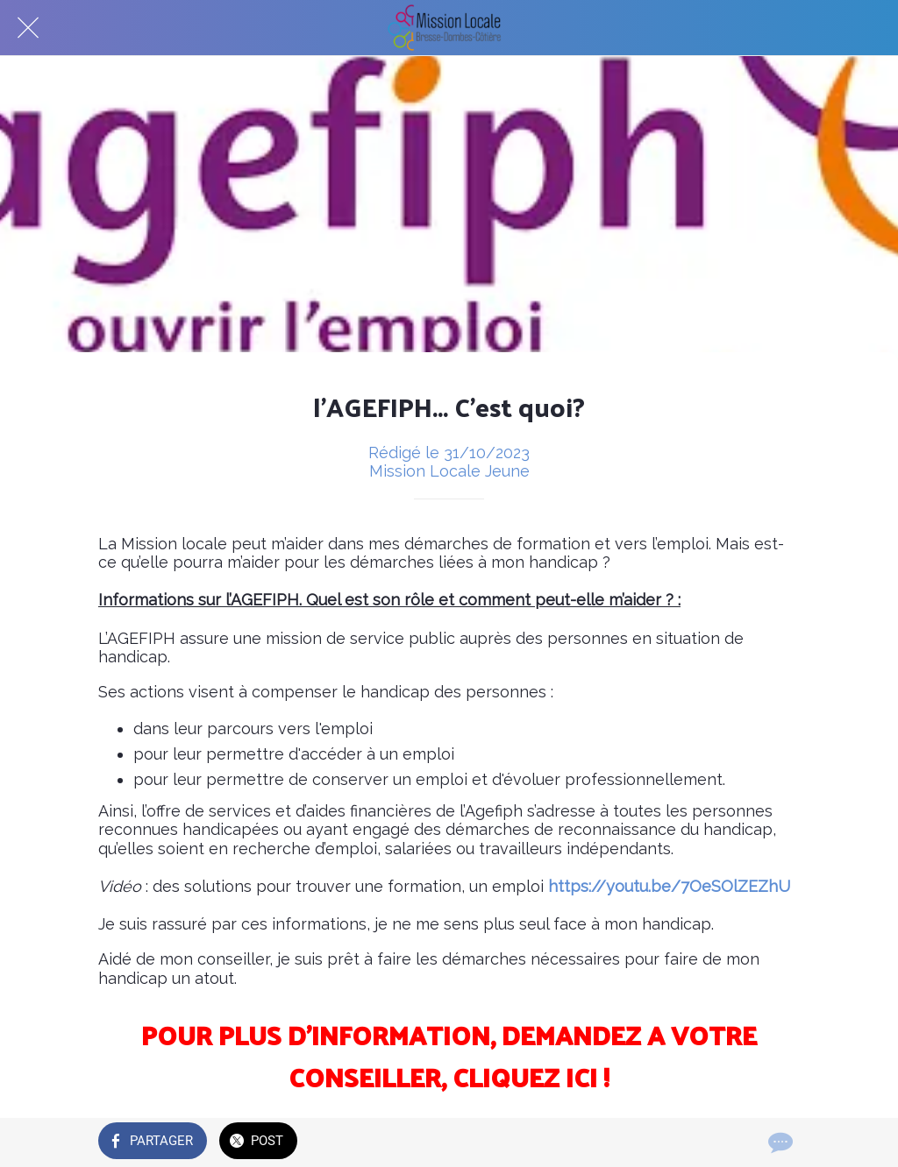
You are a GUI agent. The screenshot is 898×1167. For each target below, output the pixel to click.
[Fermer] (28, 28)
